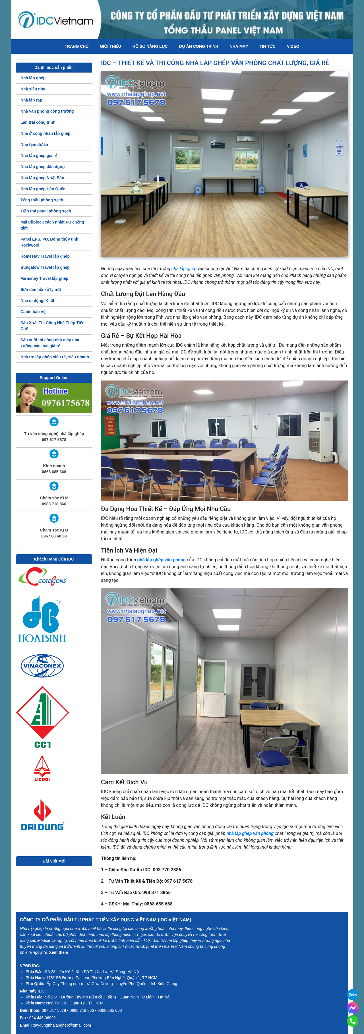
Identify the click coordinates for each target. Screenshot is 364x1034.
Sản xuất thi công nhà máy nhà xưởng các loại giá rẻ (49, 343)
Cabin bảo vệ (33, 311)
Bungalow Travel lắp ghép (45, 267)
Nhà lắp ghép (33, 78)
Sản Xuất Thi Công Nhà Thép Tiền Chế (52, 325)
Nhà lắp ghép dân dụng (42, 166)
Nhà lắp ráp (31, 100)
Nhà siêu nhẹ (32, 89)
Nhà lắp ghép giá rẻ (38, 155)
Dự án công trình (198, 46)
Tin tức (268, 46)
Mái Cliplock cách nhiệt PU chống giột (52, 225)
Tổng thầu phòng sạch (41, 200)
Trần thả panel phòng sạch (45, 211)
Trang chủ (77, 46)
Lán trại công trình (37, 122)
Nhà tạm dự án (34, 144)
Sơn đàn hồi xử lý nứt (40, 289)
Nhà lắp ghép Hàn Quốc (42, 189)
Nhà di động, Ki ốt (37, 300)
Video (293, 46)
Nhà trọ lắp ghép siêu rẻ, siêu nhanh (54, 357)
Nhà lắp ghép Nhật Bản (42, 177)
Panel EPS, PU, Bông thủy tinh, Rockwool (49, 242)
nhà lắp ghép (184, 268)
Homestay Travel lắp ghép (45, 256)
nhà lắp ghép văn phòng (161, 560)
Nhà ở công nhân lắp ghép (45, 133)
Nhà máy (238, 46)
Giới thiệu (110, 46)
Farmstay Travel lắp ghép (44, 278)
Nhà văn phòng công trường (47, 111)
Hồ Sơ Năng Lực (150, 46)
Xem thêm (58, 952)
